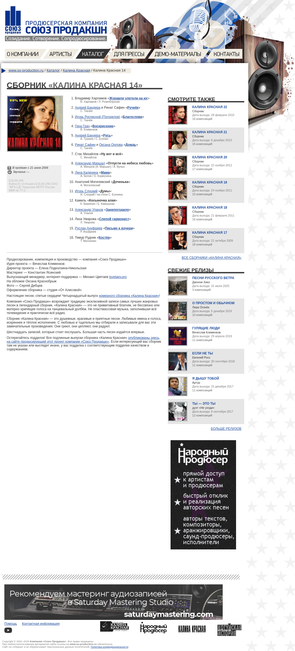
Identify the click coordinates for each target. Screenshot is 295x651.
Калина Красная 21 (209, 132)
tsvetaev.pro (118, 277)
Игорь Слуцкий (86, 191)
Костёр (104, 237)
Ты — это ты (204, 404)
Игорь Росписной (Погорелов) (97, 117)
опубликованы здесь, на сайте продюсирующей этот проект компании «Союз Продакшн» (83, 340)
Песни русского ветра (213, 278)
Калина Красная (76, 70)
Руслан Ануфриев (88, 228)
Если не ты (202, 353)
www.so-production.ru (26, 70)
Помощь (10, 624)
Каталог (53, 70)
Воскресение (103, 126)
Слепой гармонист (114, 219)
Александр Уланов (89, 210)
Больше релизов (226, 429)
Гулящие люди (206, 328)
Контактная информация (40, 624)
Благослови (132, 117)
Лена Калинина (86, 172)
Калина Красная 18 (209, 207)
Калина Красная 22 (209, 107)
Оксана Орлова (111, 145)
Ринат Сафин (85, 145)
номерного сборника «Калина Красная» (129, 296)
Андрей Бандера (87, 108)
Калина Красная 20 (209, 157)
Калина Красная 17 (209, 233)
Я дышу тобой (205, 378)
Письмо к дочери (119, 228)
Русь (107, 135)
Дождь (131, 145)
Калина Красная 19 (209, 182)
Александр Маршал (90, 163)
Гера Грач (82, 126)
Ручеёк (132, 108)
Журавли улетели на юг (128, 98)
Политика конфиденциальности (110, 647)
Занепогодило (117, 210)
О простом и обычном (213, 303)
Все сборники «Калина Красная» (212, 258)
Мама (105, 172)
